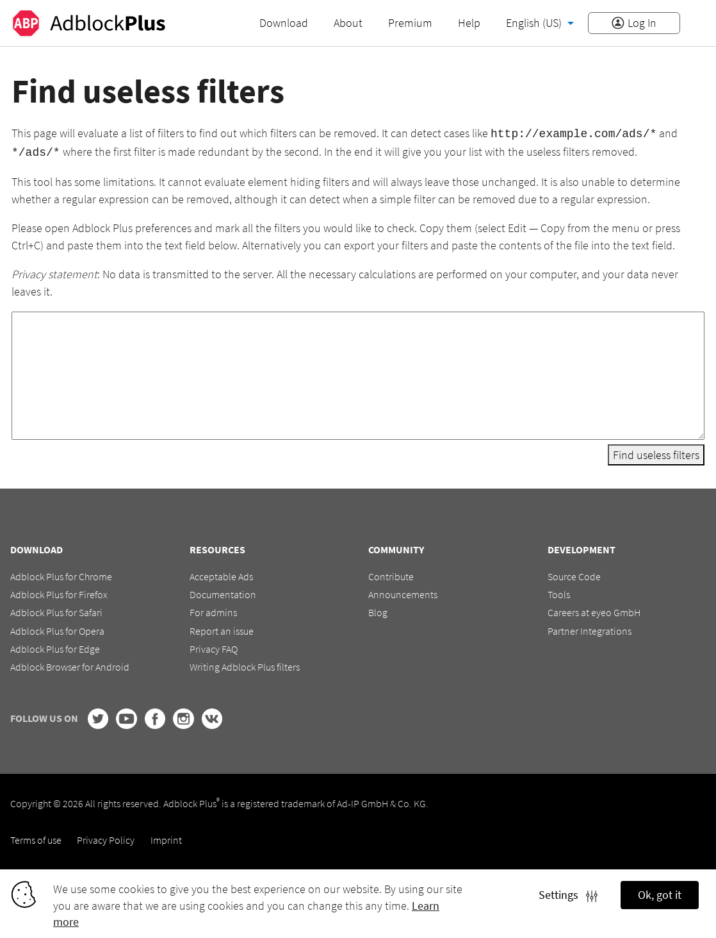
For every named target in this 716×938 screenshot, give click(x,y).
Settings (568, 894)
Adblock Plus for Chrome (61, 573)
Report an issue (222, 628)
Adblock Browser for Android (69, 664)
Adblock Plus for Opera (57, 628)
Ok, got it (659, 894)
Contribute (391, 573)
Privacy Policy (105, 837)
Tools (559, 591)
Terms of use (35, 837)
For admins (213, 610)
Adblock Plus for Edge (55, 646)
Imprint (166, 837)
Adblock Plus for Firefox (59, 591)
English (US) (535, 22)
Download (283, 22)
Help (469, 22)
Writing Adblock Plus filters (245, 664)
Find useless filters (656, 452)
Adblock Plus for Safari (56, 610)
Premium (410, 22)
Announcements (402, 591)
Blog (377, 610)
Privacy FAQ (214, 646)
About (348, 22)
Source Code (574, 573)
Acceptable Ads (221, 573)
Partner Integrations (589, 628)
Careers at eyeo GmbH (594, 610)
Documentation (223, 591)
